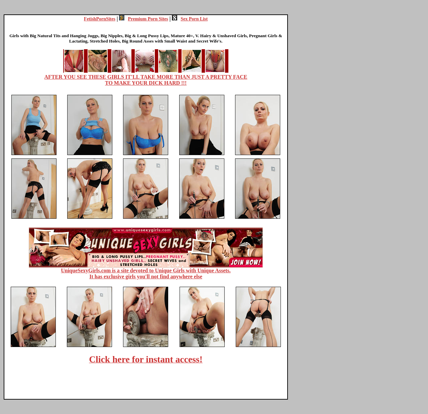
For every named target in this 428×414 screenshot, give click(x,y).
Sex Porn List (190, 18)
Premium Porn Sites (143, 18)
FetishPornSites (99, 18)
